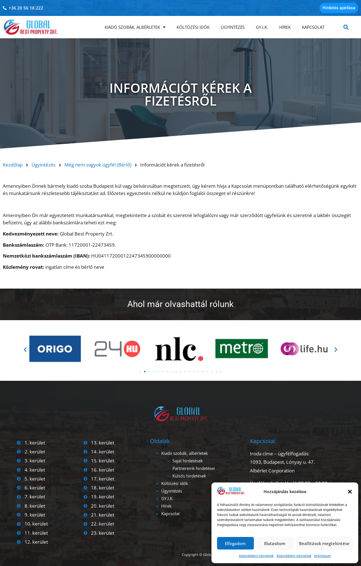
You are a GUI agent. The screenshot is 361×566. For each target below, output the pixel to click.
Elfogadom (235, 543)
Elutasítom (274, 543)
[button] (350, 491)
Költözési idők (193, 27)
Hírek (285, 27)
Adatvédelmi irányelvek (256, 556)
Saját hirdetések (187, 460)
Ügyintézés (233, 27)
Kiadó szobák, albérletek (135, 27)
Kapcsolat (313, 27)
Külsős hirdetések (189, 476)
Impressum (322, 556)
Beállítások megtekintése (324, 543)
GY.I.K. (262, 27)
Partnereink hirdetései (193, 468)
